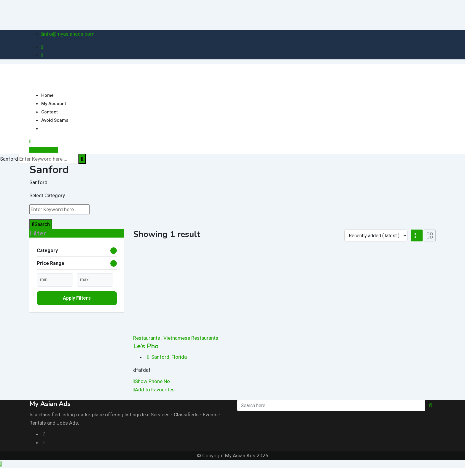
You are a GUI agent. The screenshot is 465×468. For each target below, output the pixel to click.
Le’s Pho (146, 346)
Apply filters (77, 298)
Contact (49, 112)
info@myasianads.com (69, 34)
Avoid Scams (54, 120)
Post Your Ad (43, 150)
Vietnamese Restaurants (190, 338)
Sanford (160, 357)
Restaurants (146, 338)
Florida (179, 357)
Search (41, 224)
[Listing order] (375, 235)
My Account (53, 103)
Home (47, 95)
